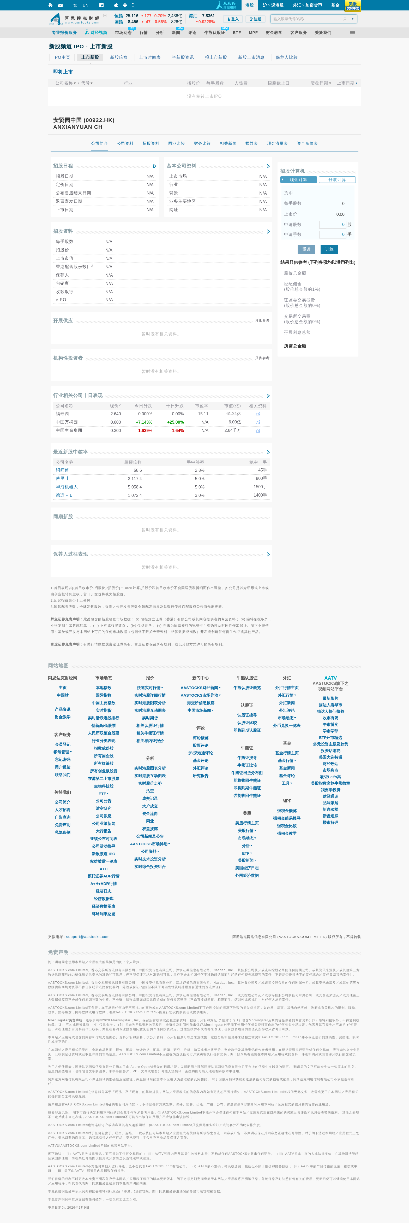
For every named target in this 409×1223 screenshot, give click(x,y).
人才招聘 (62, 809)
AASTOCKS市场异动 (150, 844)
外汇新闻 (287, 703)
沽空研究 (103, 808)
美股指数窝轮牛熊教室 (330, 783)
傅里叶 (62, 478)
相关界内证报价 (150, 740)
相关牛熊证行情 (150, 733)
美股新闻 (247, 860)
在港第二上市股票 (103, 778)
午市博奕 (330, 724)
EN (86, 5)
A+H (103, 869)
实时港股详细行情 (150, 695)
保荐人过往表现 (70, 554)
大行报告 (103, 831)
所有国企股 (103, 756)
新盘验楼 (330, 809)
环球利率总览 (103, 914)
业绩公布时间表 (103, 838)
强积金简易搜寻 (286, 818)
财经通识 (330, 796)
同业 (150, 821)
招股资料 (63, 231)
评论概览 (200, 738)
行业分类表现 (103, 740)
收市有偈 (330, 718)
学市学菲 (330, 731)
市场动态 (247, 838)
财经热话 (330, 763)
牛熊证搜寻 (247, 757)
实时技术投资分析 (150, 859)
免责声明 (62, 825)
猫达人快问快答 (330, 711)
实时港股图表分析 (150, 703)
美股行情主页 (247, 823)
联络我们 (62, 774)
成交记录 (150, 798)
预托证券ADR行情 (104, 876)
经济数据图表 (103, 906)
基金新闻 (287, 768)
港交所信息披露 (200, 703)
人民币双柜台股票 (103, 733)
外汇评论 (200, 768)
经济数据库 (103, 898)
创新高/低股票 (103, 725)
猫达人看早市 (330, 705)
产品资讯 (62, 709)
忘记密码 (62, 759)
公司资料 (150, 851)
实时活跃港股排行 (103, 718)
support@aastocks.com (88, 937)
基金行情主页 (287, 753)
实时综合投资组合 (150, 866)
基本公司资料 (181, 165)
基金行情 (287, 760)
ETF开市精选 (330, 737)
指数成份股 (103, 748)
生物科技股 (103, 786)
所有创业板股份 (103, 771)
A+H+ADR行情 (103, 883)
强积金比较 (287, 826)
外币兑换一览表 (286, 725)
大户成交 (150, 806)
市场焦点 (330, 770)
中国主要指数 (103, 703)
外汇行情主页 (287, 687)
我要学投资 (330, 790)
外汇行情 (287, 695)
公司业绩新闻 (103, 823)
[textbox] (314, 19)
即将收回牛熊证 (247, 780)
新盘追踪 (330, 816)
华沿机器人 (67, 487)
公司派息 (103, 816)
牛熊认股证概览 (247, 687)
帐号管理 (62, 752)
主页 (63, 687)
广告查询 (62, 817)
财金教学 (62, 717)
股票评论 (200, 745)
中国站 (63, 695)
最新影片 (330, 698)
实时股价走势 (150, 783)
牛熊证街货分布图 (247, 773)
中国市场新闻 (201, 710)
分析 (247, 845)
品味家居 (330, 803)
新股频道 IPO (103, 854)
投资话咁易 (330, 750)
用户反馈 (62, 767)
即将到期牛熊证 (247, 788)
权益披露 (150, 828)
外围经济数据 (247, 875)
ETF (104, 793)
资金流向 (150, 813)
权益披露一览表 (103, 861)
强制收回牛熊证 (247, 795)
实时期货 (103, 710)
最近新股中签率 (70, 452)
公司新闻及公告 (150, 836)
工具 (287, 783)
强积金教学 (287, 833)
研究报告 (200, 775)
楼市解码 (330, 822)
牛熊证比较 (247, 765)
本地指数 (103, 687)
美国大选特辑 (330, 757)
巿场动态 (287, 718)
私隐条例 (62, 832)
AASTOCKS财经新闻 (201, 687)
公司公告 (103, 801)
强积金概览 (287, 810)
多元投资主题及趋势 (330, 744)
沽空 (150, 791)
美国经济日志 (247, 868)
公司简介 (62, 802)
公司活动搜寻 (103, 846)
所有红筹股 (103, 763)
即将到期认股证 (247, 730)
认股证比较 (247, 722)
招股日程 (63, 165)
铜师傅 (62, 470)
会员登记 (62, 744)
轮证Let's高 (330, 776)
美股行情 (247, 830)
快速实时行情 (150, 687)
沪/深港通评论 (200, 753)
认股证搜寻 (247, 715)
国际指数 (103, 695)
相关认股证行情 (150, 725)
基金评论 (200, 760)
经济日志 (103, 891)
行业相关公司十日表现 (78, 395)
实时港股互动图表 (150, 710)
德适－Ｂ (65, 495)
